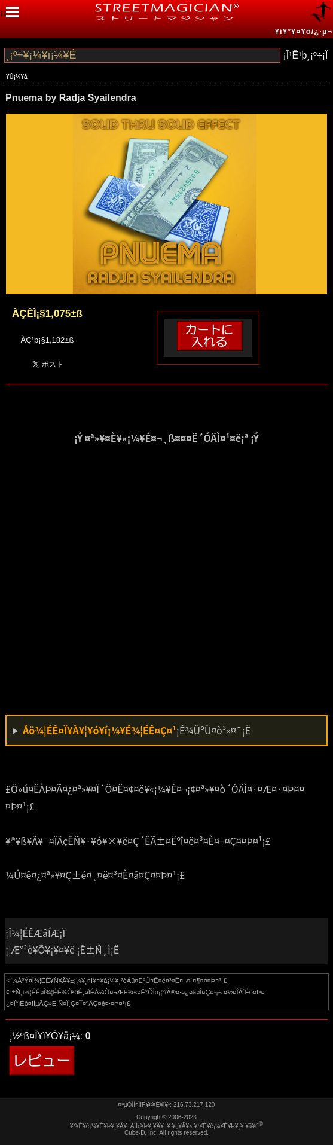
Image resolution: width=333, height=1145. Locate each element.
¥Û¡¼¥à (17, 77)
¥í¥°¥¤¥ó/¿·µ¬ (303, 31)
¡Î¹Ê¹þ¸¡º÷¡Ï (305, 55)
